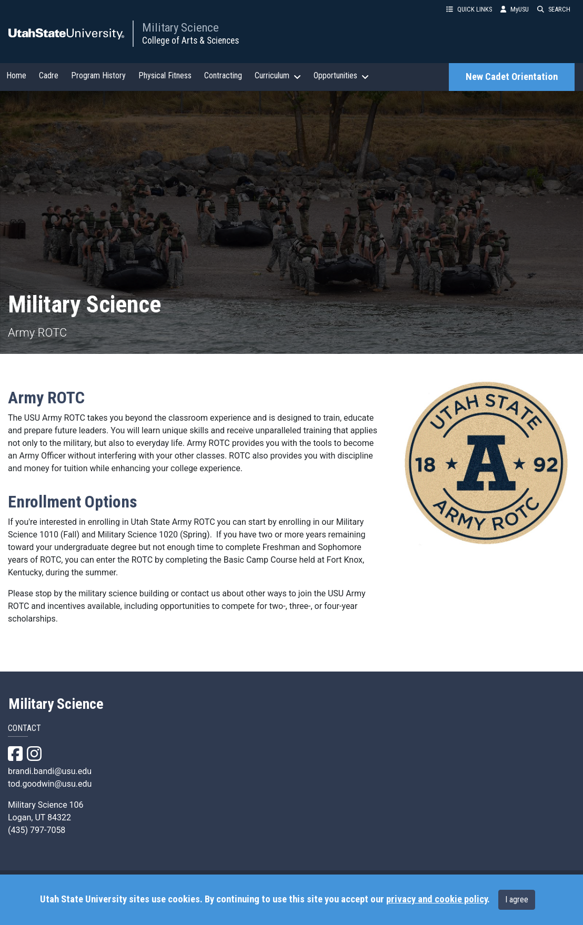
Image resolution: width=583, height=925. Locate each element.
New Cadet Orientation (512, 77)
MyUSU (514, 9)
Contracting (223, 75)
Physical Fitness (165, 75)
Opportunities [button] (341, 75)
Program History (98, 75)
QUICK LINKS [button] (469, 9)
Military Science (180, 27)
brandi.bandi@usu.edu (50, 771)
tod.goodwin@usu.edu (50, 784)
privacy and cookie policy (436, 899)
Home (16, 75)
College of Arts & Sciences (190, 40)
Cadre (48, 75)
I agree (516, 899)
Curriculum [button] (278, 75)
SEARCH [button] (553, 9)
